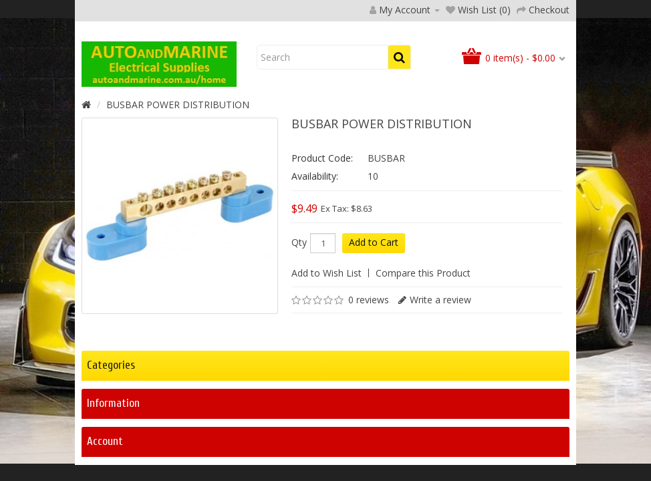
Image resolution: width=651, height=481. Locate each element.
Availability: (314, 262)
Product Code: (322, 244)
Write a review (440, 385)
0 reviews (368, 385)
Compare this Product (423, 359)
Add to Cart (373, 328)
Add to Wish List (326, 359)
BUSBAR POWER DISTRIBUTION (177, 190)
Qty (299, 329)
